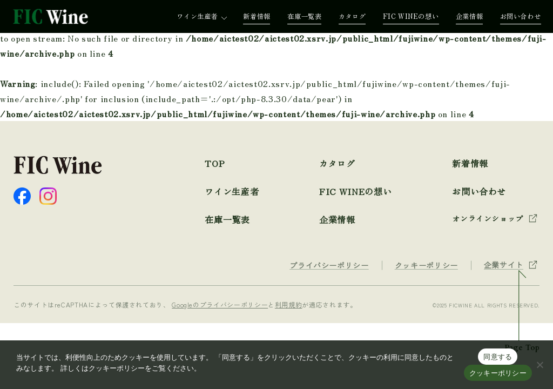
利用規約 (288, 304)
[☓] (539, 364)
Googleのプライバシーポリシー (220, 304)
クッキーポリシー (498, 373)
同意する (497, 357)
